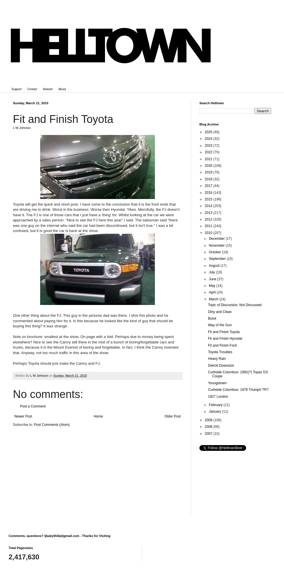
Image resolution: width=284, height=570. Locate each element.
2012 (209, 219)
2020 (209, 166)
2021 (209, 159)
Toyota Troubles (220, 352)
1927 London (218, 397)
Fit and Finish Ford (222, 345)
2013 (209, 213)
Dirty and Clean (220, 312)
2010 (209, 233)
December (217, 239)
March (214, 299)
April (213, 292)
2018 (209, 179)
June (213, 279)
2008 (209, 427)
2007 (209, 434)
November (217, 246)
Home (98, 416)
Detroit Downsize (221, 366)
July (212, 272)
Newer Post (23, 416)
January (215, 411)
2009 (209, 420)
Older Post (172, 416)
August (215, 266)
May (212, 286)
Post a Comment (33, 406)
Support (16, 89)
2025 (209, 132)
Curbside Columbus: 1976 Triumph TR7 (238, 390)
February (216, 405)
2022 (209, 152)
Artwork (48, 89)
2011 (209, 226)
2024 (209, 139)
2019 (209, 172)
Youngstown (217, 383)
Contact (32, 89)
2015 (209, 199)
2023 (209, 146)
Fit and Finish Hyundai (225, 339)
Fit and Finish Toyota (224, 332)
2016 (209, 193)
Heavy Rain (217, 359)
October (215, 252)
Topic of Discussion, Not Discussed (235, 305)
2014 (209, 206)
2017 (209, 186)
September (218, 259)
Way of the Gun (220, 325)
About (62, 89)
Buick (212, 318)
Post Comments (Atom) (52, 425)
